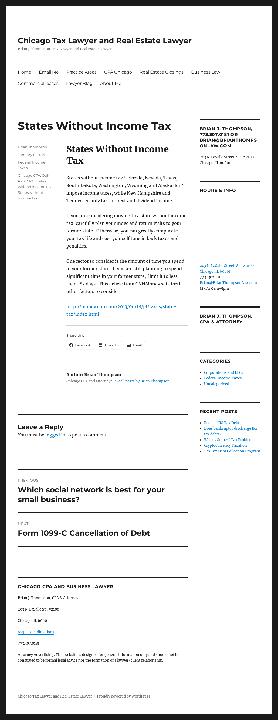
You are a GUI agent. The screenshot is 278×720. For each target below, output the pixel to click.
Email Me (49, 72)
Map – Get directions (36, 632)
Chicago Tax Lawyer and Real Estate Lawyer (105, 40)
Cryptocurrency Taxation (225, 445)
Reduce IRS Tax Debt (221, 423)
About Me (110, 83)
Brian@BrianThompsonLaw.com (228, 283)
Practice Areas (81, 72)
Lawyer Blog (79, 83)
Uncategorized (216, 384)
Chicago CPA (29, 175)
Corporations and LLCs (223, 372)
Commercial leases (38, 83)
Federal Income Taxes (223, 378)
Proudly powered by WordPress (123, 696)
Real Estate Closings (162, 72)
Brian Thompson (32, 147)
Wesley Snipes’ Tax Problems (229, 440)
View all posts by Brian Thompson (140, 381)
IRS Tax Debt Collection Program (232, 451)
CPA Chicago (118, 72)
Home (24, 72)
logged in (55, 435)
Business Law (205, 72)
